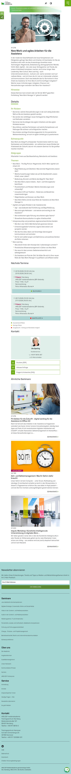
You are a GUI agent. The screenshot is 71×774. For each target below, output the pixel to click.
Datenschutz (5, 753)
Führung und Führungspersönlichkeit (12, 627)
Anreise (3, 689)
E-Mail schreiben (36, 357)
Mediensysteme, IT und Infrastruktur (12, 619)
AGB (2, 750)
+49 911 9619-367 (35, 355)
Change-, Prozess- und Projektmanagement (14, 631)
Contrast (50, 5)
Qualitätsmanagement (8, 659)
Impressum (4, 757)
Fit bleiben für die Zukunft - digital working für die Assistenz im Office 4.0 (31, 420)
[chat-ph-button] (66, 769)
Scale (45, 5)
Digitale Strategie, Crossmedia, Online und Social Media (17, 606)
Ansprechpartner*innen (8, 693)
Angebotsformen (6, 655)
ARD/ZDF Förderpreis (7, 676)
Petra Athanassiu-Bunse (24, 286)
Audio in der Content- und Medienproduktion (14, 615)
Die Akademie (5, 651)
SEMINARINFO (53, 437)
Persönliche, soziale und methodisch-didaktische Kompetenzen (20, 623)
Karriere (3, 672)
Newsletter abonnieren (8, 701)
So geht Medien (6, 705)
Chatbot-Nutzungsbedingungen (11, 761)
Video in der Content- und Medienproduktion (14, 610)
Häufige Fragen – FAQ (7, 697)
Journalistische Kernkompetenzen (11, 602)
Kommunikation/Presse (8, 668)
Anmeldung (4, 684)
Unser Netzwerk (6, 664)
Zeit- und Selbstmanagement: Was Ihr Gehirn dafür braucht (32, 477)
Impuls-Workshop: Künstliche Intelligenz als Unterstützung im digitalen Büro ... (29, 532)
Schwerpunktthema (7, 639)
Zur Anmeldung (35, 587)
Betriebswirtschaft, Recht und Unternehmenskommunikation (19, 635)
